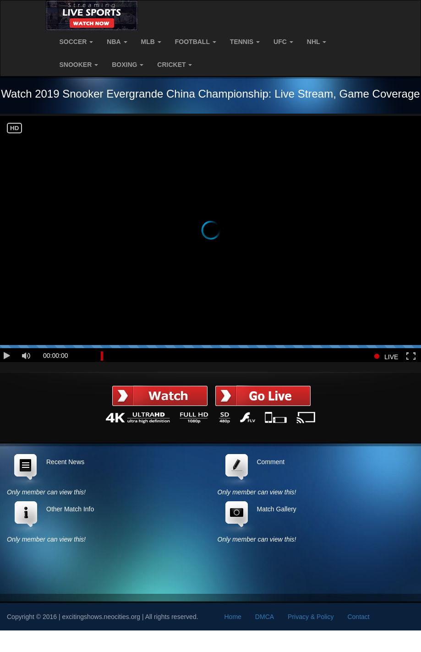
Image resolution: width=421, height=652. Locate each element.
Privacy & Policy (311, 616)
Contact (358, 616)
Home (232, 616)
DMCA (264, 616)
